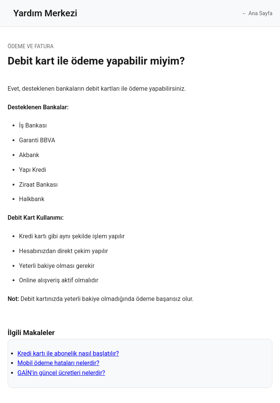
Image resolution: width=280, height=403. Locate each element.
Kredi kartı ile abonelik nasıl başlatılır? (68, 353)
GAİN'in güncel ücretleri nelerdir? (61, 372)
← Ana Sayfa (257, 13)
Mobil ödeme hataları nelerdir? (58, 363)
